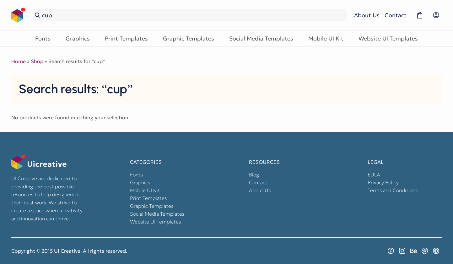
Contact (396, 15)
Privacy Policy (383, 182)
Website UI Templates (388, 38)
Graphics (78, 38)
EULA (374, 174)
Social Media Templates (261, 38)
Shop (37, 61)
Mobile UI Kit (325, 38)
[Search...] (193, 15)
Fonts (43, 38)
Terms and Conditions (393, 190)
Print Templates (126, 38)
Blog (254, 174)
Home (18, 61)
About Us (367, 15)
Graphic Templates (188, 38)
